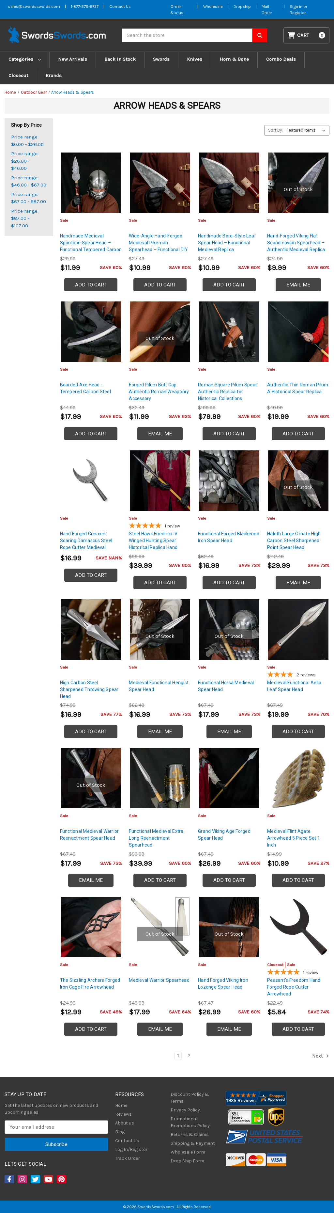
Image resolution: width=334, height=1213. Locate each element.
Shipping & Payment (193, 1143)
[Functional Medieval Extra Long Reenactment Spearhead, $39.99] (160, 778)
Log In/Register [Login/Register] (131, 1149)
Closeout (18, 75)
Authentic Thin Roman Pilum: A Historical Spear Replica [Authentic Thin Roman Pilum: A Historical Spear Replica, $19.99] (298, 388)
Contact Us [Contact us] (120, 6)
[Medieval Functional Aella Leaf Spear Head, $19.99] (298, 629)
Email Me (298, 285)
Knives (194, 59)
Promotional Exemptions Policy (190, 1122)
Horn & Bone (234, 59)
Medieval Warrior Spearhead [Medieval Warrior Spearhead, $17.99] (159, 980)
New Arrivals (72, 59)
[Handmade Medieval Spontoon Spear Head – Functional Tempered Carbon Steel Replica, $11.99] (91, 183)
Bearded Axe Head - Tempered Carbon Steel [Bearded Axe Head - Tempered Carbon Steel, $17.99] (85, 388)
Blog (120, 1132)
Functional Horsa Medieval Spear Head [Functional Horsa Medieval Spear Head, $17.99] (226, 686)
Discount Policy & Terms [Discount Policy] (190, 1098)
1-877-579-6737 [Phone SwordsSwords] (85, 6)
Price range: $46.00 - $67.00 (28, 181)
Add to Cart (91, 285)
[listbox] (307, 130)
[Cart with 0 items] (306, 35)
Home (121, 1105)
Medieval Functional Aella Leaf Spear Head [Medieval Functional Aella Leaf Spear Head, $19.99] (294, 686)
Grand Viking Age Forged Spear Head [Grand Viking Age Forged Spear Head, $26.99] (224, 835)
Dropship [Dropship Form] (242, 6)
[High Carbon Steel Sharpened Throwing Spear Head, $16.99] (91, 629)
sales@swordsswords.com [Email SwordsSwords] (34, 6)
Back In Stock (120, 59)
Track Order (127, 1158)
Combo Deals (281, 59)
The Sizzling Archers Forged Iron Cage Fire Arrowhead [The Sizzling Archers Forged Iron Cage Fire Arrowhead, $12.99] (90, 984)
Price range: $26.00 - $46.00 (24, 161)
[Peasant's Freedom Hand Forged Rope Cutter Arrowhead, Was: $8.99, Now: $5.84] (298, 927)
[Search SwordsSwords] (259, 35)
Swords (161, 59)
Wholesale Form (188, 1152)
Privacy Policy (185, 1110)
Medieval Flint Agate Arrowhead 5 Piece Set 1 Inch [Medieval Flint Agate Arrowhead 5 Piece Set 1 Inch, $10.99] (293, 838)
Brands (54, 75)
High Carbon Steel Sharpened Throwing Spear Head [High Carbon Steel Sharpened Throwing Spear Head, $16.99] (89, 689)
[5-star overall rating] (160, 526)
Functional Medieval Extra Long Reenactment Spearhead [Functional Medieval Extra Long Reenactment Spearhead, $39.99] (156, 838)
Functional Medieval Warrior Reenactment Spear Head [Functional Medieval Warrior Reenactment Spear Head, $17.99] (89, 835)
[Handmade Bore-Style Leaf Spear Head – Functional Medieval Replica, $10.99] (229, 183)
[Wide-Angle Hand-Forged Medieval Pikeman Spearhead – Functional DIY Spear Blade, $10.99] (160, 183)
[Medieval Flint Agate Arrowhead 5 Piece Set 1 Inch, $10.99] (298, 778)
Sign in (296, 6)
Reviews (123, 1114)
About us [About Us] (124, 1123)
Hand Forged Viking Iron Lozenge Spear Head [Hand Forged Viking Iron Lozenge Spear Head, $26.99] (223, 984)
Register (298, 12)
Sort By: (275, 130)
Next (320, 1056)
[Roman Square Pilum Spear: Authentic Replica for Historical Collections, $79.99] (229, 331)
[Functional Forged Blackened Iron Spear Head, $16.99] (229, 480)
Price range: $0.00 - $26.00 (27, 140)
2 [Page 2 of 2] (189, 1056)
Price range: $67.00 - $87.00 (28, 198)
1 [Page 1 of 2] (178, 1056)
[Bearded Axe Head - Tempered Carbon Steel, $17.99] (91, 331)
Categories (24, 59)
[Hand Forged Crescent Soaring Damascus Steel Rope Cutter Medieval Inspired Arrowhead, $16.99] (91, 480)
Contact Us (127, 1140)
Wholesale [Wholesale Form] (213, 6)
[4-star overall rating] (298, 675)
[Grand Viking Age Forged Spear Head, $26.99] (229, 778)
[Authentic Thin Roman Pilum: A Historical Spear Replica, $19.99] (298, 331)
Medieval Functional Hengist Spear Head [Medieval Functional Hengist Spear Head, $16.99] (159, 686)
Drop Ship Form (187, 1161)
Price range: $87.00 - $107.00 (24, 218)
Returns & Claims (190, 1134)
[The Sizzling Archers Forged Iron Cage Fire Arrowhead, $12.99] (91, 927)
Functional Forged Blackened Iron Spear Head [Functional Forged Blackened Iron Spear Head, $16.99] (228, 537)
